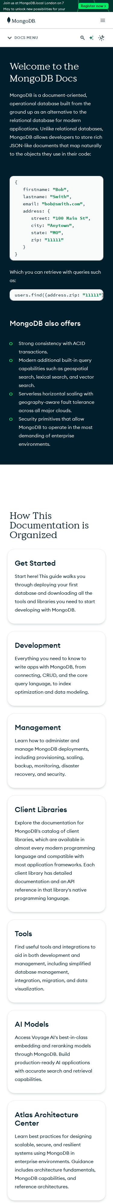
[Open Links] (103, 20)
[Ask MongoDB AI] (91, 38)
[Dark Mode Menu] (101, 38)
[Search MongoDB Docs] (82, 38)
